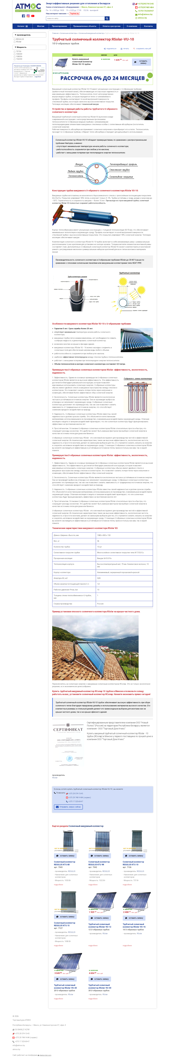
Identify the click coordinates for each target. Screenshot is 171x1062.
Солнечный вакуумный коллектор (91, 33)
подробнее (58, 885)
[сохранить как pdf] (142, 49)
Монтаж (40, 26)
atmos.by (142, 18)
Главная (55, 33)
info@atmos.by (145, 14)
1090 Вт (18, 56)
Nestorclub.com (45, 1055)
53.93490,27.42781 (22, 1029)
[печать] (125, 49)
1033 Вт (18, 54)
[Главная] (28, 12)
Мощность (21, 47)
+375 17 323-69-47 (74, 801)
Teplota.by (74, 13)
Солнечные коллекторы (68, 33)
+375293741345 (146, 4)
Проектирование (59, 26)
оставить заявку (143, 62)
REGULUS (19, 39)
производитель (24, 35)
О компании (132, 26)
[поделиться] (110, 49)
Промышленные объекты (84, 26)
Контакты (148, 26)
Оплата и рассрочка (111, 26)
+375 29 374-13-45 (74, 793)
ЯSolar (17, 42)
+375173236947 (146, 11)
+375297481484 (146, 7)
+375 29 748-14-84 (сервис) (78, 797)
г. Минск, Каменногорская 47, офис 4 (96, 7)
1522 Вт (18, 59)
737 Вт (17, 51)
